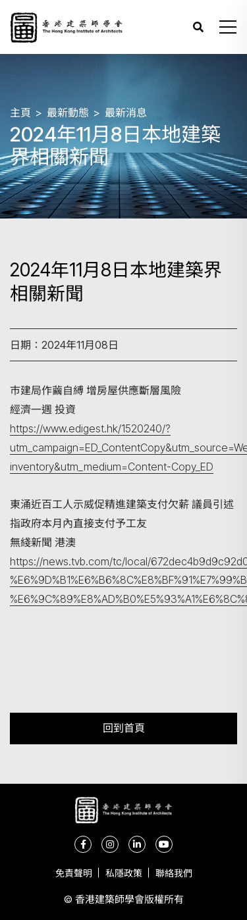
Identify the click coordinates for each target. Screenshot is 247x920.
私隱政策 (123, 873)
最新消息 (126, 112)
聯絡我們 (173, 873)
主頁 (20, 112)
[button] (227, 27)
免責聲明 (73, 873)
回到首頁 (124, 728)
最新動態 (68, 112)
